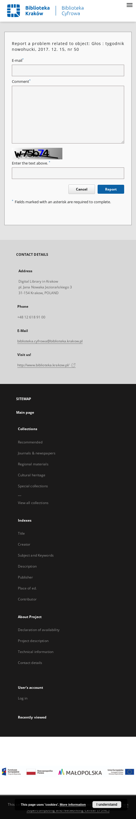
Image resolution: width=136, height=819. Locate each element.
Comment (21, 81)
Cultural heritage (32, 475)
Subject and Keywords (36, 555)
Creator (24, 544)
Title (21, 533)
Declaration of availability (38, 629)
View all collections (33, 502)
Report (111, 189)
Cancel (81, 189)
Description (27, 566)
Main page (25, 412)
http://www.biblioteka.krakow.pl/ (46, 365)
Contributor (27, 599)
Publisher (25, 577)
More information (73, 804)
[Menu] (129, 4)
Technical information (36, 651)
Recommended (30, 442)
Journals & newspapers (37, 453)
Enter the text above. (31, 163)
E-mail (18, 60)
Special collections (33, 486)
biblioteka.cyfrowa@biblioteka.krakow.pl (50, 341)
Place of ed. (27, 588)
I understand (106, 805)
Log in (23, 698)
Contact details (30, 662)
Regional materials (33, 464)
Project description (33, 640)
